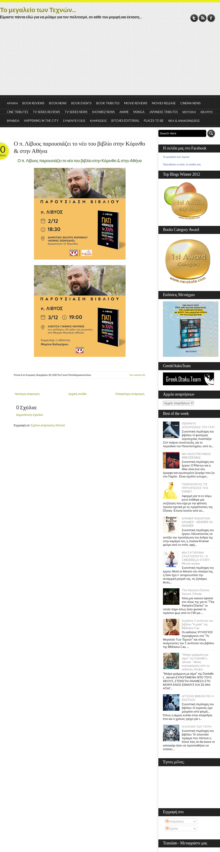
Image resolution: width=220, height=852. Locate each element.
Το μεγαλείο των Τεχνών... (38, 10)
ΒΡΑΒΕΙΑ (13, 120)
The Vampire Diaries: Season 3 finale (196, 592)
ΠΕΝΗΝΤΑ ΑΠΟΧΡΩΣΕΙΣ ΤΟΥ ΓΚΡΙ (198, 425)
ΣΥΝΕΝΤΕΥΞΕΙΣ (74, 120)
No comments (137, 374)
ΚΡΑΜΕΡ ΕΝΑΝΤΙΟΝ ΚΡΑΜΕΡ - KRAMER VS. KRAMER (197, 521)
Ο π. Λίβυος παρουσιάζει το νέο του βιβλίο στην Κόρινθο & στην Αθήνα (79, 147)
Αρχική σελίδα (77, 394)
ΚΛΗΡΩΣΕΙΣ (98, 120)
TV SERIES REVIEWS (46, 112)
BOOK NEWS (58, 103)
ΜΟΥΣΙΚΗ (189, 112)
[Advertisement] (110, 61)
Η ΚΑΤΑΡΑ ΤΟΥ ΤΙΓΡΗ (197, 726)
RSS (202, 18)
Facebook (211, 18)
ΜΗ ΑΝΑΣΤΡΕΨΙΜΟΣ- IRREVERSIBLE (197, 455)
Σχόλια (172, 828)
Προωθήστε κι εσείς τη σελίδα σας (182, 164)
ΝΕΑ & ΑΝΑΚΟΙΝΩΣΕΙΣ (184, 120)
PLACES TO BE (154, 120)
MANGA (139, 112)
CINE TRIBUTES (17, 112)
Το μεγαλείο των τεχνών (176, 156)
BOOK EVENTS (81, 103)
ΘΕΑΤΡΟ (207, 112)
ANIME (124, 112)
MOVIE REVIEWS (135, 103)
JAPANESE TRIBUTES (163, 112)
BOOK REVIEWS (33, 103)
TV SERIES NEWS (76, 112)
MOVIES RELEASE (164, 103)
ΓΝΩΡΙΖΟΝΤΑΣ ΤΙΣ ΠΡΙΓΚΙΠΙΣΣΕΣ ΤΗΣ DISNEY (195, 487)
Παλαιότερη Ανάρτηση (130, 394)
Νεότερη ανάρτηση (27, 394)
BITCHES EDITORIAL (125, 120)
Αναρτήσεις (175, 821)
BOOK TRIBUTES (108, 103)
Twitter (194, 18)
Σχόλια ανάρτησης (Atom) (48, 425)
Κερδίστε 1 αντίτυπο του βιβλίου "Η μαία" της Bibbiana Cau (197, 624)
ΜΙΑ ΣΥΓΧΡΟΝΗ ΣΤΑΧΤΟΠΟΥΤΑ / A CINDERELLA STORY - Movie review (196, 558)
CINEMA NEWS (190, 103)
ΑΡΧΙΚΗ (12, 103)
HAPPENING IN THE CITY (41, 120)
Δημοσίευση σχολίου (29, 414)
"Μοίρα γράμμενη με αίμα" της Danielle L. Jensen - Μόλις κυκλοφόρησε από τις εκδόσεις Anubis (196, 662)
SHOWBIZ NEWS (103, 112)
